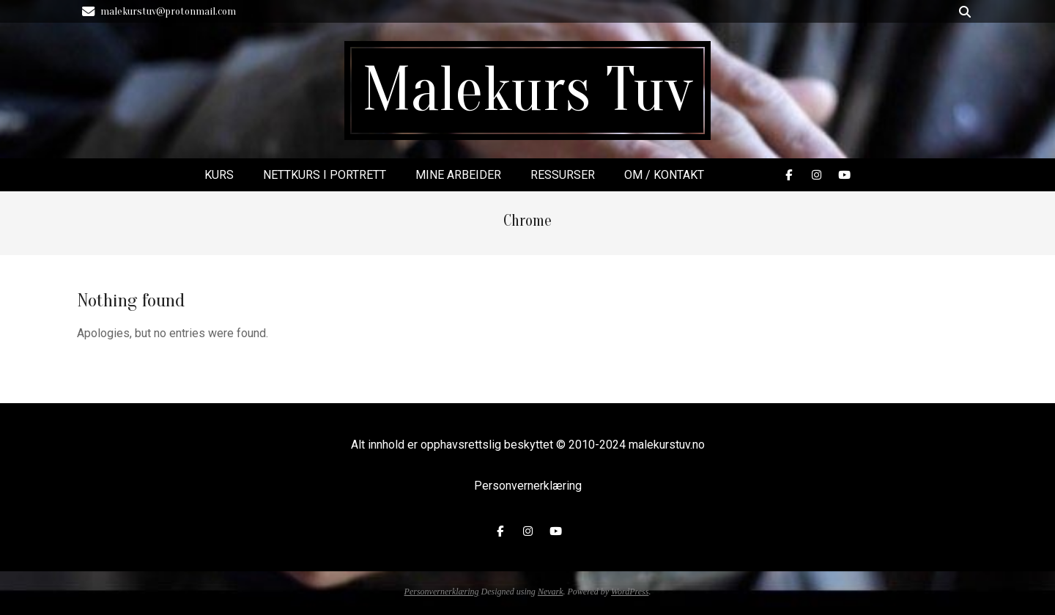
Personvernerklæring (528, 486)
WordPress (629, 591)
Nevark (550, 591)
